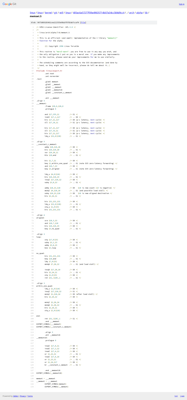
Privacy (23, 396)
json (182, 396)
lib (146, 12)
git (55, 12)
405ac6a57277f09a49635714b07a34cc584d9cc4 (98, 12)
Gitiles (15, 396)
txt (176, 396)
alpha (139, 12)
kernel (48, 12)
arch (131, 12)
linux (32, 12)
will (61, 12)
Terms (30, 396)
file (83, 22)
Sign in (181, 4)
